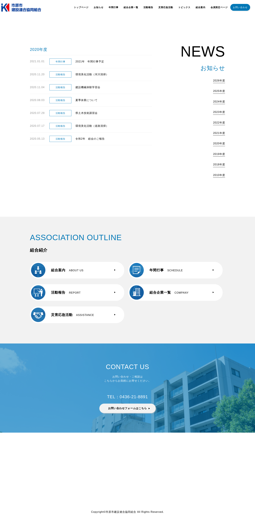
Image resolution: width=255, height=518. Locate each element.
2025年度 (219, 91)
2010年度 (219, 175)
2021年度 (219, 133)
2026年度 (219, 80)
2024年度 (219, 101)
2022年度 (219, 122)
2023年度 (219, 112)
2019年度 (219, 154)
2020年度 (219, 143)
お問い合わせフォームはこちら (127, 408)
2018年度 (219, 164)
